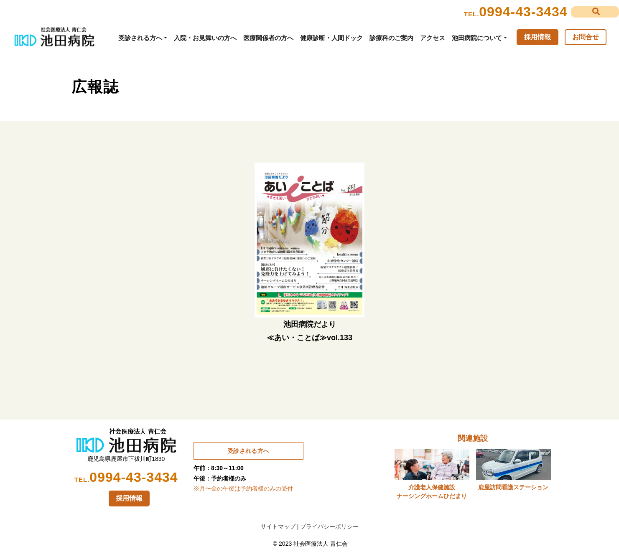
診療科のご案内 (391, 37)
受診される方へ (140, 37)
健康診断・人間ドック (331, 37)
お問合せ (585, 37)
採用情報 (537, 37)
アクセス (432, 37)
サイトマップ (277, 526)
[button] (595, 12)
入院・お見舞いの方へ (205, 37)
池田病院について (477, 37)
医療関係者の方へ (268, 37)
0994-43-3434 (523, 11)
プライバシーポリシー (329, 526)
